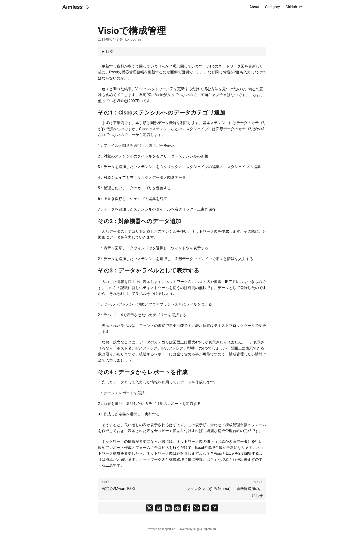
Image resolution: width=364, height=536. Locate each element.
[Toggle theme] (87, 7)
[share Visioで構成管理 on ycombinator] (214, 507)
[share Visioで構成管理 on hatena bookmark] (158, 507)
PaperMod (209, 529)
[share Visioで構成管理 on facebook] (186, 507)
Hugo (196, 529)
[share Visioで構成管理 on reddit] (177, 507)
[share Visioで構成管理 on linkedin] (168, 507)
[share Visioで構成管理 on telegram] (205, 507)
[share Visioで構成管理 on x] (149, 507)
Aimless (72, 7)
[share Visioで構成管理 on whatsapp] (196, 507)
